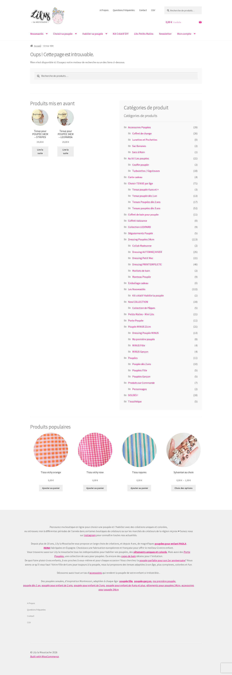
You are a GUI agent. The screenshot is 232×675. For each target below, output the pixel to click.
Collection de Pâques (143, 308)
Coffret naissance (137, 220)
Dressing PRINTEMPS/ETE (147, 264)
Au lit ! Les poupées (138, 158)
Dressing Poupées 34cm (141, 239)
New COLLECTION (138, 301)
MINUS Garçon (140, 351)
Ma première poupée (143, 339)
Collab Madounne (141, 245)
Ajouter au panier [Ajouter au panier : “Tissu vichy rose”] (95, 488)
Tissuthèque (135, 401)
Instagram (90, 535)
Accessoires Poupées (139, 127)
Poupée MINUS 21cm (139, 326)
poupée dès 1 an (31, 585)
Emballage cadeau (138, 283)
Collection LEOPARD (139, 227)
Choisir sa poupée (62, 33)
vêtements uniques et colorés (150, 552)
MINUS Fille (138, 345)
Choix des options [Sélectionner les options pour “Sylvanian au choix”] (183, 488)
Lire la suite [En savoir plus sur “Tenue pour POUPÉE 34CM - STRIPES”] (40, 151)
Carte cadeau (135, 177)
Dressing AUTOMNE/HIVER (147, 252)
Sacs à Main (138, 152)
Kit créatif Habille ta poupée (148, 295)
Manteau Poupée (141, 276)
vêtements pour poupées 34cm (163, 585)
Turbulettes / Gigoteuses (146, 170)
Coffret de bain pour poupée (143, 214)
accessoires (95, 572)
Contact (143, 10)
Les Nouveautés (136, 289)
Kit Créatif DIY (120, 33)
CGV (153, 10)
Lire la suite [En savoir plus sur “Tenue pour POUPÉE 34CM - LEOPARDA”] (66, 151)
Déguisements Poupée (140, 233)
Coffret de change (142, 133)
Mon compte (184, 33)
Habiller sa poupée (92, 33)
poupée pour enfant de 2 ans (57, 585)
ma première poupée (164, 581)
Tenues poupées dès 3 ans (146, 208)
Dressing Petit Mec (142, 258)
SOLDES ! (133, 395)
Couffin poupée (140, 164)
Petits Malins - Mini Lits (141, 314)
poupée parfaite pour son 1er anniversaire (162, 560)
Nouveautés (36, 33)
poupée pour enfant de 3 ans (89, 585)
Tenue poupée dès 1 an (144, 195)
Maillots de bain (141, 270)
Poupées (133, 358)
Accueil (37, 45)
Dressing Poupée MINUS (145, 333)
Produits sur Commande (141, 382)
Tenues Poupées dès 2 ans (146, 202)
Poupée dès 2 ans (141, 364)
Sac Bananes (139, 146)
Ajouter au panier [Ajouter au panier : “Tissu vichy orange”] (51, 488)
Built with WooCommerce (44, 656)
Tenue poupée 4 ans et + (145, 189)
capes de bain (128, 556)
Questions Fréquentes (124, 10)
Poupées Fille (139, 370)
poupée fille (126, 581)
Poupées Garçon (141, 376)
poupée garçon (142, 581)
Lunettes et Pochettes (144, 139)
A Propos (104, 10)
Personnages (139, 389)
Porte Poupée (135, 320)
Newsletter (165, 33)
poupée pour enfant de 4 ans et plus (125, 585)
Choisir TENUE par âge (140, 183)
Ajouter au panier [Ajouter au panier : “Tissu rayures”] (139, 488)
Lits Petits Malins (143, 33)
